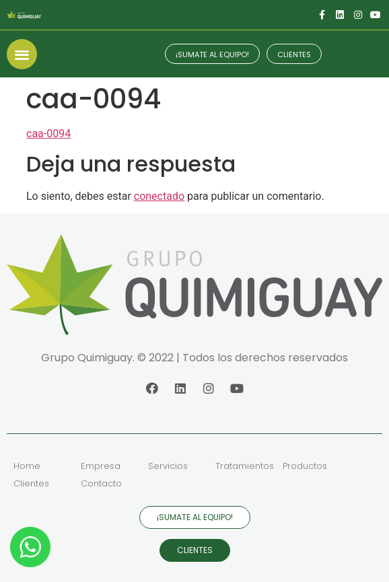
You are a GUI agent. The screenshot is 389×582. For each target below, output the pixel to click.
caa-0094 (48, 133)
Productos (305, 466)
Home (26, 466)
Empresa (100, 466)
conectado (159, 196)
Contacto (101, 483)
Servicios (168, 466)
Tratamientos (244, 466)
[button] (22, 54)
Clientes (31, 483)
